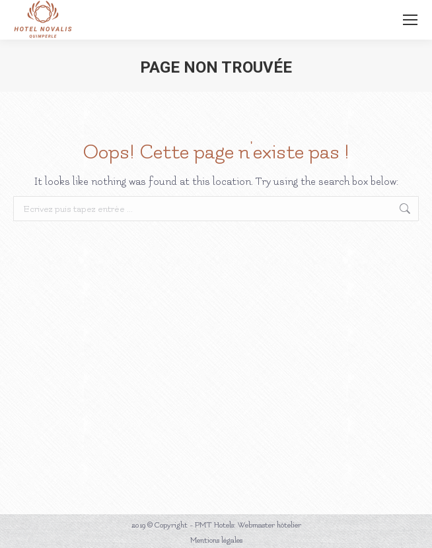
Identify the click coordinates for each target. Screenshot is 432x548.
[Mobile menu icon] (410, 19)
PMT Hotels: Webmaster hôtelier (248, 525)
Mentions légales (216, 540)
